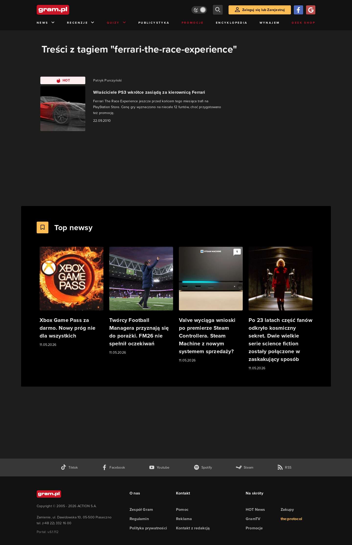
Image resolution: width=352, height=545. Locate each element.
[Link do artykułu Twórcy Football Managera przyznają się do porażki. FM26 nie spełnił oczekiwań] (141, 301)
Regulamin (139, 519)
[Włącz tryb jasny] (199, 10)
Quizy (116, 23)
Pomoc (182, 509)
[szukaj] (218, 10)
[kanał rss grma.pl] (284, 467)
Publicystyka (154, 23)
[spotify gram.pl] (203, 467)
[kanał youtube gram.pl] (159, 467)
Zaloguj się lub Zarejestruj (263, 9)
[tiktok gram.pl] (69, 467)
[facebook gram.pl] (113, 467)
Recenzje (81, 23)
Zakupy (287, 509)
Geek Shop (303, 23)
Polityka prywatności (148, 528)
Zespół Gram (141, 509)
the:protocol (291, 519)
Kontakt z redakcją (193, 528)
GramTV (253, 519)
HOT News (255, 509)
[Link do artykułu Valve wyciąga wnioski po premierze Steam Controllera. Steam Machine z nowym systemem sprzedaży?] (211, 305)
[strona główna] (65, 10)
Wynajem (270, 23)
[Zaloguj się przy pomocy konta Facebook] (298, 9)
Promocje (193, 23)
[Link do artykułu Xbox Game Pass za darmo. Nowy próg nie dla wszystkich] (71, 297)
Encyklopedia (232, 23)
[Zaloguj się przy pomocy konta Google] (310, 9)
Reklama (184, 519)
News (46, 23)
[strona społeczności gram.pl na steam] (244, 467)
